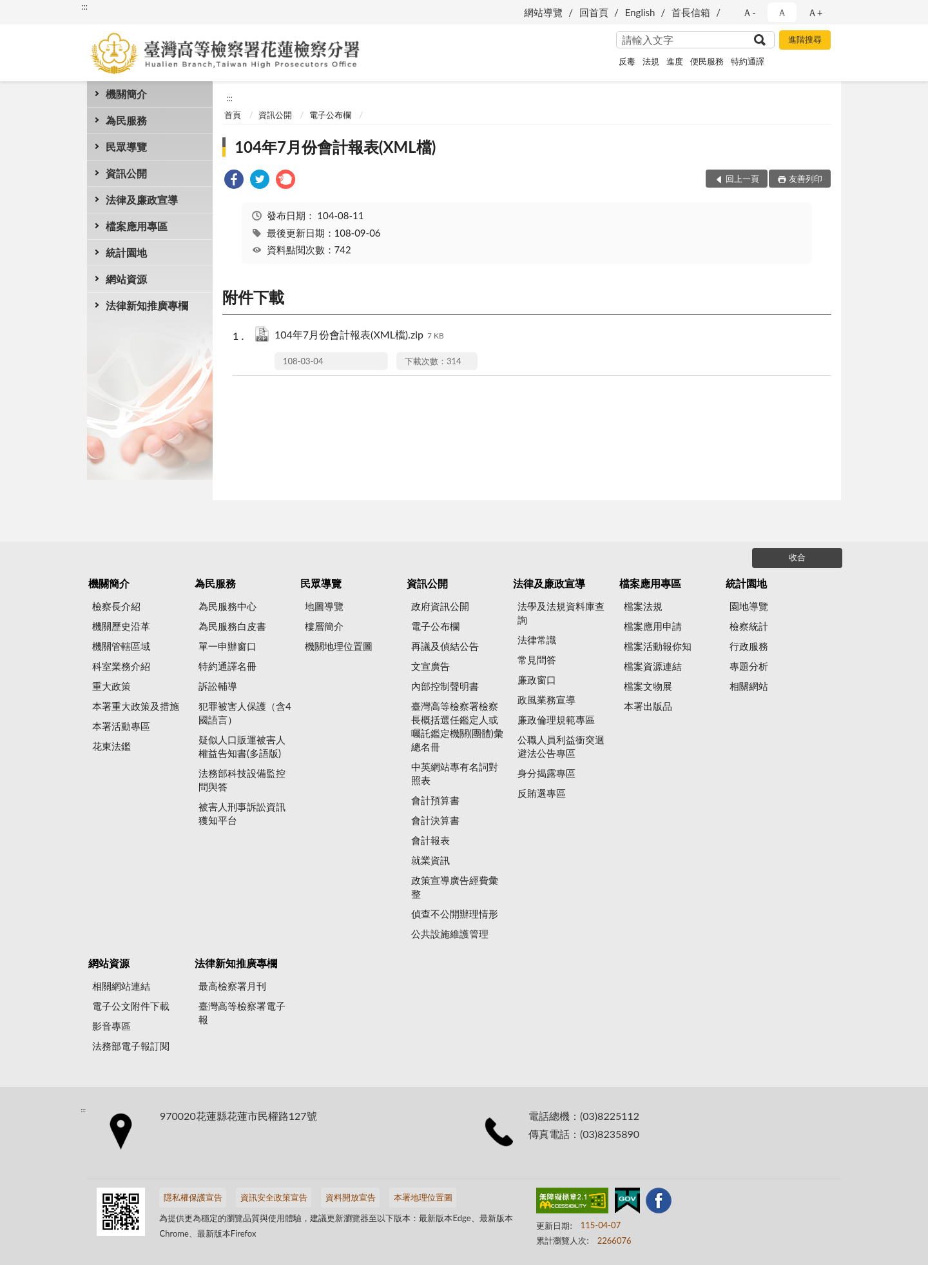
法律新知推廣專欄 (147, 305)
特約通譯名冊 (227, 666)
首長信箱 (691, 12)
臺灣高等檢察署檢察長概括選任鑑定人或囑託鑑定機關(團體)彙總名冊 (457, 726)
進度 (674, 61)
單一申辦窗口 (227, 646)
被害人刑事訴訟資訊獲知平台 (241, 813)
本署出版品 (648, 706)
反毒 (627, 61)
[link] (234, 181)
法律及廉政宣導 (142, 199)
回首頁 (593, 12)
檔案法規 (643, 606)
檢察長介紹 (116, 606)
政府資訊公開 (440, 606)
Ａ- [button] (749, 12)
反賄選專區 (541, 793)
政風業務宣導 (546, 699)
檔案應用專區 (137, 226)
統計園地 (126, 252)
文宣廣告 (430, 666)
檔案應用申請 (653, 626)
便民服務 (707, 61)
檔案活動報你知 (657, 646)
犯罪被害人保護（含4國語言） (244, 712)
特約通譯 (747, 61)
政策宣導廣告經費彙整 (454, 886)
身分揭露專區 (546, 773)
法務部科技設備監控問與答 (241, 779)
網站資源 (126, 279)
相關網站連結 (121, 986)
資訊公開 (126, 173)
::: (84, 6)
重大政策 (111, 686)
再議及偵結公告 (445, 646)
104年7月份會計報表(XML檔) (335, 146)
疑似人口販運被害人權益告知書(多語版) (241, 746)
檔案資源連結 (653, 666)
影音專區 (111, 1026)
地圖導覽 (324, 606)
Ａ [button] (782, 12)
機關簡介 (126, 94)
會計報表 (430, 840)
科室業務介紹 (121, 666)
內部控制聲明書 (445, 686)
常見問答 (536, 659)
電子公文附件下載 (130, 1006)
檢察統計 (749, 626)
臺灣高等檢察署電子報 (241, 1012)
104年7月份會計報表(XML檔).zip (359, 335)
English (640, 12)
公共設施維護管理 (449, 933)
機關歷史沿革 (121, 626)
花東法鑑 (111, 746)
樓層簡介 (324, 626)
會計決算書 (435, 820)
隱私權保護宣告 (193, 1197)
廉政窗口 (536, 679)
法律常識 (536, 639)
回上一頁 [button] (742, 178)
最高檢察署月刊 (232, 986)
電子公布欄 (330, 115)
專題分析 (749, 666)
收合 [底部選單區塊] (797, 557)
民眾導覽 (126, 147)
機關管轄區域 (121, 646)
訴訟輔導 (217, 686)
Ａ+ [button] (815, 12)
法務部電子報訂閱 (130, 1046)
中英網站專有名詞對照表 (454, 773)
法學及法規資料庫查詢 (560, 612)
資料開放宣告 (350, 1197)
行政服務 (749, 646)
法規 (651, 61)
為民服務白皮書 (232, 626)
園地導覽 (749, 606)
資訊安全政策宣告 (273, 1197)
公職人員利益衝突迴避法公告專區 (560, 746)
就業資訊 (430, 860)
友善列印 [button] (805, 178)
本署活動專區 (121, 726)
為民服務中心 (227, 606)
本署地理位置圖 (423, 1197)
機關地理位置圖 (338, 646)
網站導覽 (543, 12)
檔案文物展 (648, 686)
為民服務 (126, 120)
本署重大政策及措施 (135, 706)
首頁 (232, 115)
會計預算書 (435, 800)
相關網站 (749, 686)
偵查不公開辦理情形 (454, 913)
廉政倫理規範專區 (556, 719)
